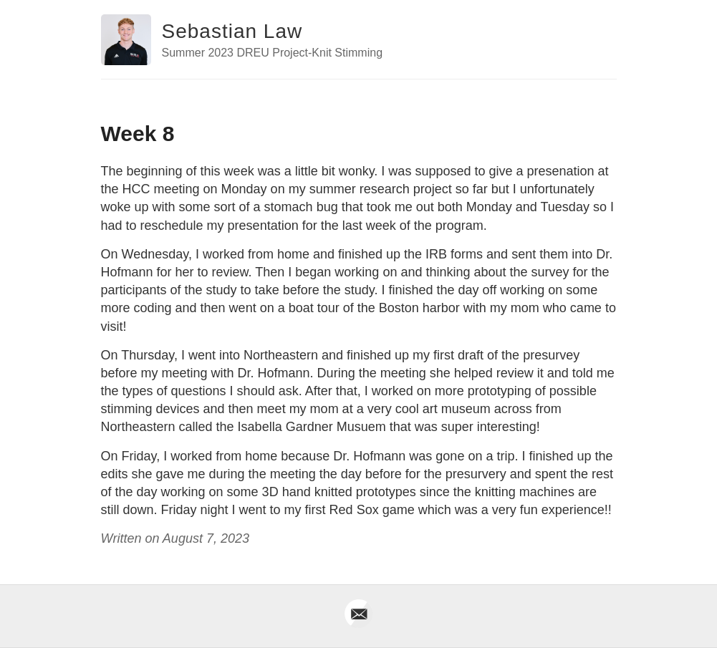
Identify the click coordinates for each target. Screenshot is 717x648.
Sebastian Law (232, 31)
